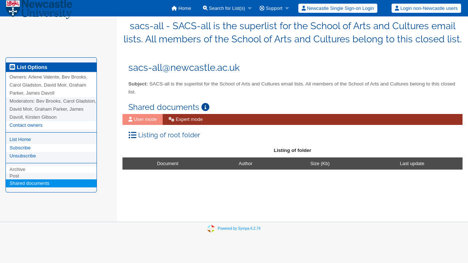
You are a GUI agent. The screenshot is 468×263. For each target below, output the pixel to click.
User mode (142, 119)
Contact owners (26, 125)
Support (271, 8)
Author (246, 163)
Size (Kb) (320, 163)
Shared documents (29, 183)
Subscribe (20, 147)
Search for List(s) (224, 8)
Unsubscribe (23, 156)
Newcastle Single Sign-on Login (338, 8)
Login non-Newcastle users (426, 8)
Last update (412, 163)
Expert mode (186, 119)
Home (181, 8)
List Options (28, 67)
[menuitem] (181, 8)
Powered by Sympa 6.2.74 (239, 228)
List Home (20, 139)
